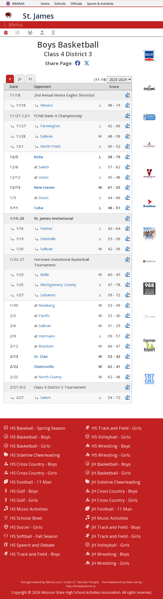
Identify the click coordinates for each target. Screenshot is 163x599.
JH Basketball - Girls (111, 473)
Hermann (47, 335)
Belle (44, 274)
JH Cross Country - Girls (115, 500)
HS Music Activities (29, 509)
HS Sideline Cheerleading (35, 455)
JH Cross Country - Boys (115, 491)
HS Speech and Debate (32, 545)
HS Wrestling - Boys (111, 446)
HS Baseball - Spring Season (37, 428)
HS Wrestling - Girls (111, 455)
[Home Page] (45, 3)
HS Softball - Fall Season (34, 536)
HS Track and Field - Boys (35, 554)
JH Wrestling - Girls (110, 563)
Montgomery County (58, 284)
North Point (50, 146)
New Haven (44, 187)
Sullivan (46, 136)
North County (50, 376)
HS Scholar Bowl (26, 518)
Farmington (50, 125)
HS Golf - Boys (24, 491)
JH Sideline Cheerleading (116, 482)
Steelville (48, 238)
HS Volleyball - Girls (111, 437)
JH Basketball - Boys (111, 464)
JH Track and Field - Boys (116, 527)
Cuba (38, 207)
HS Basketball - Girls (30, 446)
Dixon (43, 197)
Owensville (44, 366)
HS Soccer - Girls (26, 527)
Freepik (94, 582)
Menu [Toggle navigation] (13, 24)
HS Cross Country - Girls (33, 473)
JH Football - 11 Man (112, 509)
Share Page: (58, 63)
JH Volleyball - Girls (110, 545)
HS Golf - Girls (24, 500)
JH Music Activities (110, 518)
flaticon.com (54, 582)
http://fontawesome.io (81, 586)
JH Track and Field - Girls (116, 536)
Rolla (38, 156)
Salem (44, 166)
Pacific (44, 315)
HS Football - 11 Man (30, 482)
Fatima (46, 228)
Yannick (82, 582)
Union (43, 177)
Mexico (46, 105)
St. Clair (41, 356)
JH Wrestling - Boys (110, 554)
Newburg (47, 305)
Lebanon (47, 294)
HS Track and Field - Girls (117, 428)
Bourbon (46, 346)
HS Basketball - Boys (30, 437)
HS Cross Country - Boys (33, 464)
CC (74, 582)
